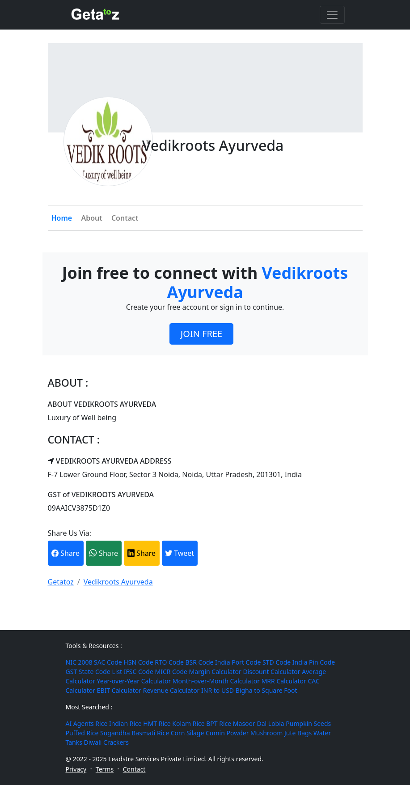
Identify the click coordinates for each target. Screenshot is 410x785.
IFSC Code (138, 671)
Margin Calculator (215, 671)
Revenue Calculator (171, 690)
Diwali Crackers (106, 742)
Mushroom (266, 733)
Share (65, 553)
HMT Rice (156, 723)
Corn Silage (187, 733)
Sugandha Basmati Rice (134, 733)
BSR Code (199, 662)
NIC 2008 (79, 662)
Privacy (76, 769)
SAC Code (108, 662)
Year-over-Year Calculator (134, 681)
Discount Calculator (271, 671)
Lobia (276, 723)
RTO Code (169, 662)
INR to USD (217, 690)
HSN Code (138, 662)
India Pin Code (313, 662)
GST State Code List (94, 671)
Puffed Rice (82, 733)
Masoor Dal (249, 723)
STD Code (276, 662)
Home (61, 218)
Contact (125, 218)
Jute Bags (298, 733)
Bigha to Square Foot (266, 690)
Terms (105, 769)
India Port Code (238, 662)
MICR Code (171, 671)
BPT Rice (218, 723)
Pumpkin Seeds (308, 723)
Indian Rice (125, 723)
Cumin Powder (227, 733)
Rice (101, 723)
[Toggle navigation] (332, 15)
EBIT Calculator (119, 690)
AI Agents (80, 723)
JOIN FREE (201, 334)
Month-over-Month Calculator (216, 681)
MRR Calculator (284, 681)
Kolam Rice (188, 723)
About (91, 218)
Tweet (179, 553)
